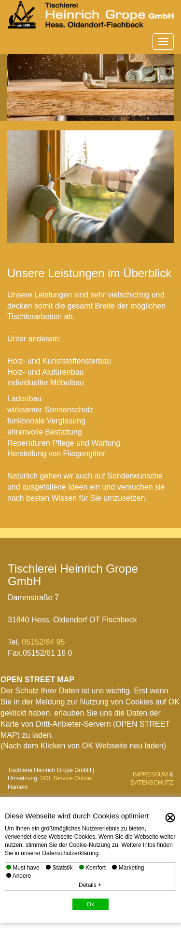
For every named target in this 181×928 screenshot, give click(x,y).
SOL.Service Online (65, 778)
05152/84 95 (43, 642)
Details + (90, 885)
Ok (90, 904)
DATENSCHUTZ (152, 782)
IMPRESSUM (150, 774)
